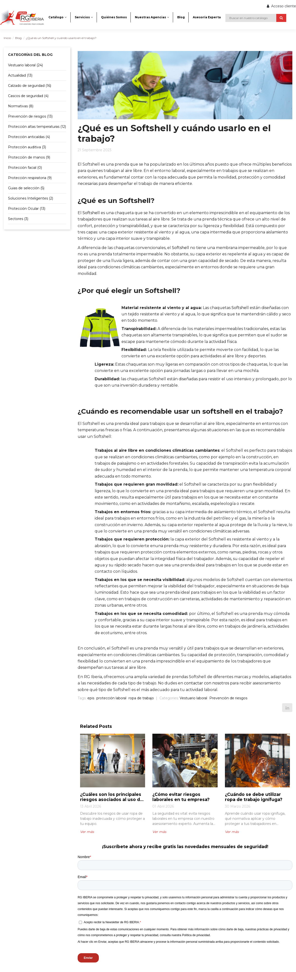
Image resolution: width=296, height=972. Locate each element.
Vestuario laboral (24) (25, 65)
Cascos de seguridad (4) (28, 96)
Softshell (91, 212)
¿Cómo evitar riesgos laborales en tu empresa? (181, 797)
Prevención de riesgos (228, 698)
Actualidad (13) (20, 75)
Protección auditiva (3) (27, 147)
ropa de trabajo (141, 698)
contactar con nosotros (206, 683)
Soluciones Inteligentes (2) (30, 198)
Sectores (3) (18, 219)
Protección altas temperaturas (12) (37, 126)
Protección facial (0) (25, 167)
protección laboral (111, 698)
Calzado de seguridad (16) (29, 85)
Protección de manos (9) (29, 157)
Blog (18, 38)
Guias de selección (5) (26, 188)
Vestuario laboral (193, 698)
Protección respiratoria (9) (30, 178)
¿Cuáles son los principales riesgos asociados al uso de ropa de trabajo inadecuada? (112, 797)
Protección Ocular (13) (26, 208)
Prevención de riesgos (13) (30, 116)
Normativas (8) (20, 106)
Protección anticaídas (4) (29, 137)
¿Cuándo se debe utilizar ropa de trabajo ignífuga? (253, 797)
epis (90, 698)
